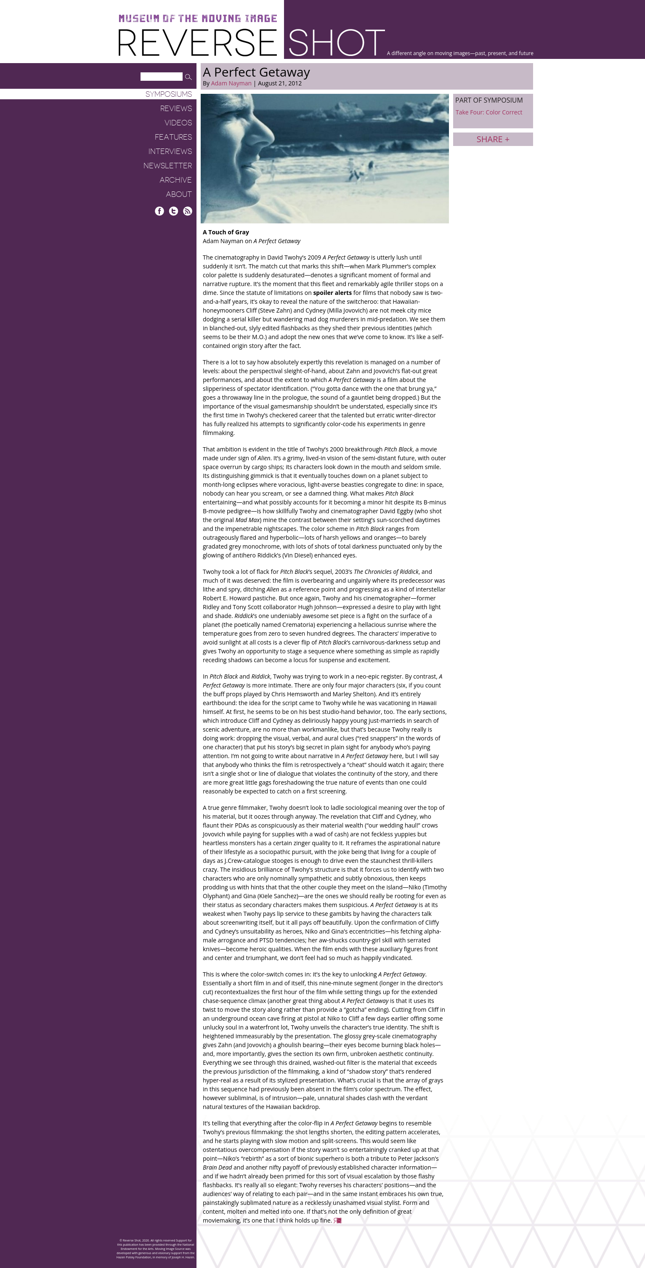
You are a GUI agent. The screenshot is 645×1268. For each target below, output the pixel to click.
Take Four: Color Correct (489, 112)
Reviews (176, 108)
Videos (178, 123)
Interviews (170, 151)
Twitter (173, 211)
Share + (493, 139)
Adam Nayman (231, 83)
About (179, 194)
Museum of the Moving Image (198, 18)
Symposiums (169, 94)
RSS (187, 211)
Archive (175, 180)
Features (173, 137)
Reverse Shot (252, 42)
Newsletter (167, 166)
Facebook (160, 211)
